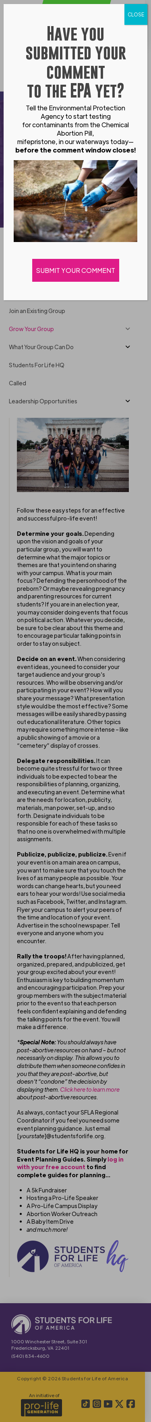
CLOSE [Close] (136, 14)
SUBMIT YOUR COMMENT (75, 270)
